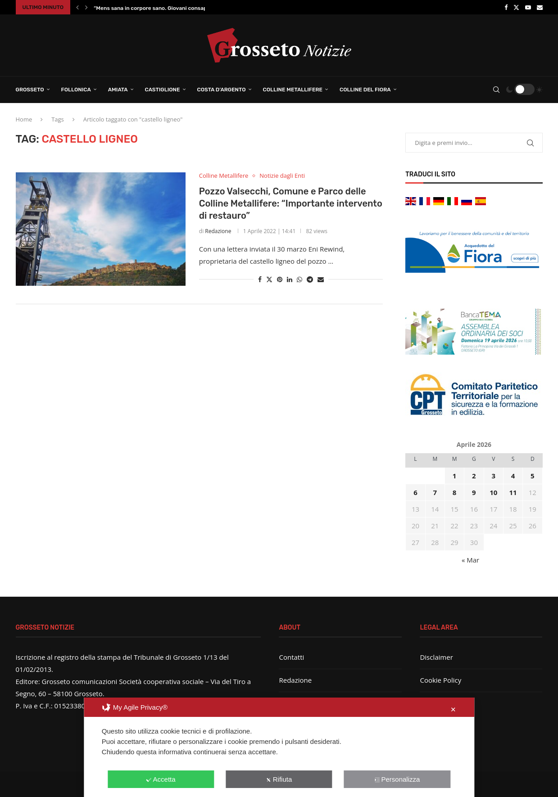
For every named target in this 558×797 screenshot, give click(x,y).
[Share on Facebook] (260, 279)
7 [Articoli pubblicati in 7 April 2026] (435, 492)
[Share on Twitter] (269, 279)
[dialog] (279, 747)
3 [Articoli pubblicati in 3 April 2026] (493, 475)
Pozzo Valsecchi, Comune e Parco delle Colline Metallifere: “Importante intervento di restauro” (290, 203)
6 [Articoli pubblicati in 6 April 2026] (415, 492)
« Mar (470, 559)
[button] (77, 7)
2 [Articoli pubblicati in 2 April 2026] (474, 475)
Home (24, 119)
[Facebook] (506, 7)
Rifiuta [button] (279, 779)
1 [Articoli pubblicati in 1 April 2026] (455, 475)
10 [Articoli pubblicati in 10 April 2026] (493, 492)
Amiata (118, 89)
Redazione (218, 231)
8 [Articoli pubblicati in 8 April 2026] (455, 492)
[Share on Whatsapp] (299, 279)
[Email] (540, 7)
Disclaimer (436, 657)
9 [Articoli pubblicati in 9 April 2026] (474, 492)
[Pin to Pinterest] (279, 279)
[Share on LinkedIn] (289, 279)
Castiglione (162, 89)
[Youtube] (528, 7)
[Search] (496, 90)
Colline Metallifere (292, 89)
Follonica (76, 89)
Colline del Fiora (365, 89)
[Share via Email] (321, 279)
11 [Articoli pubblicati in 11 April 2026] (513, 492)
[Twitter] (516, 7)
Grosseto (30, 89)
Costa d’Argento (221, 89)
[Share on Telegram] (310, 279)
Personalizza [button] (397, 779)
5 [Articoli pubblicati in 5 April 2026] (533, 475)
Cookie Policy (440, 679)
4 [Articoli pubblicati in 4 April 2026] (513, 475)
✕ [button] (453, 709)
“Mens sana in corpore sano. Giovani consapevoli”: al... (163, 8)
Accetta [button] (161, 779)
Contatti (291, 657)
